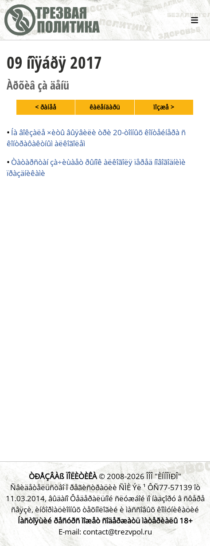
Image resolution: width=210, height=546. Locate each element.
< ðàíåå (45, 107)
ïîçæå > (163, 107)
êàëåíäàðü (104, 107)
